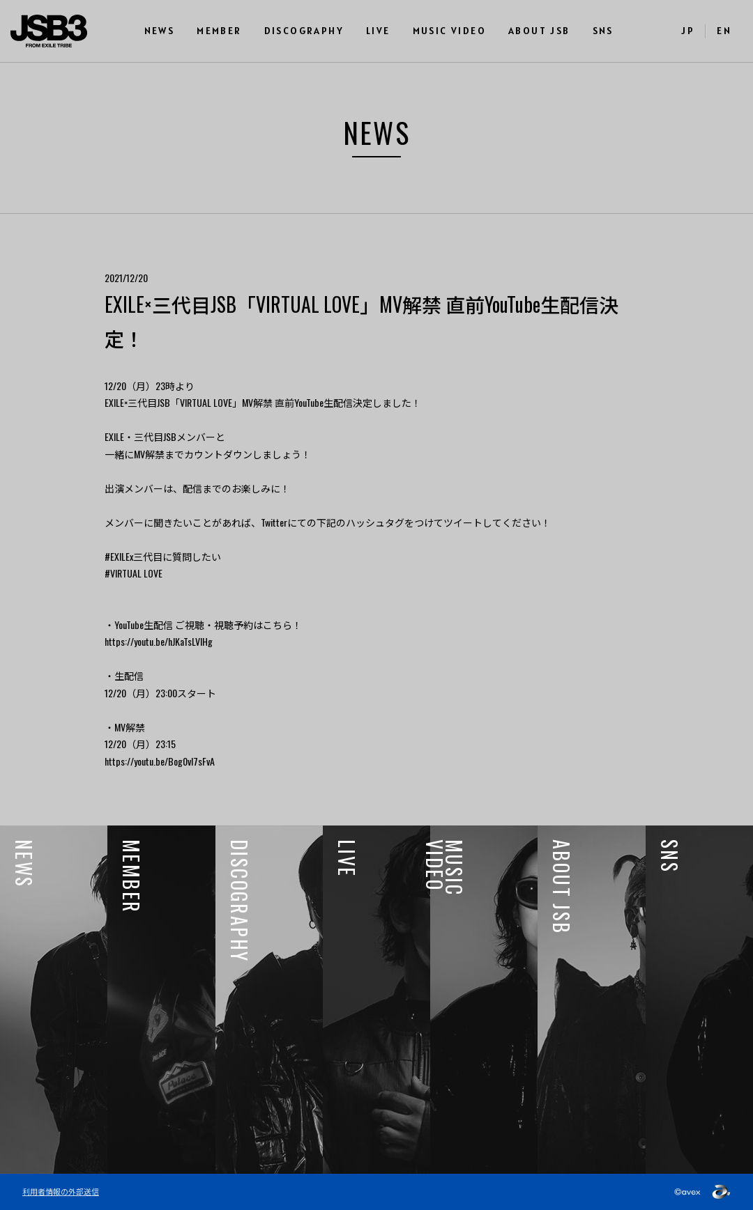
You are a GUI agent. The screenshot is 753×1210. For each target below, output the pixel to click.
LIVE (378, 30)
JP (687, 30)
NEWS (159, 30)
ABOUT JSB (539, 30)
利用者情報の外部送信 (60, 1191)
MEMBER (219, 30)
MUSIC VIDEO (449, 30)
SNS (603, 30)
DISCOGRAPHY (304, 30)
